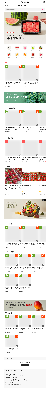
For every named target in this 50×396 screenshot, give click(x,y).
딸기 (9, 57)
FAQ (21, 370)
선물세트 (13, 6)
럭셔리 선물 (41, 50)
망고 (17, 57)
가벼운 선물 (33, 50)
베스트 (6, 6)
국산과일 (33, 57)
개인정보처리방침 (14, 370)
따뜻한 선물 (25, 50)
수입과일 (40, 57)
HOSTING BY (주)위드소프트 (11, 382)
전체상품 (26, 6)
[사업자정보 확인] (20, 375)
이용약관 (7, 370)
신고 (11, 194)
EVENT (20, 6)
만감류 (25, 57)
